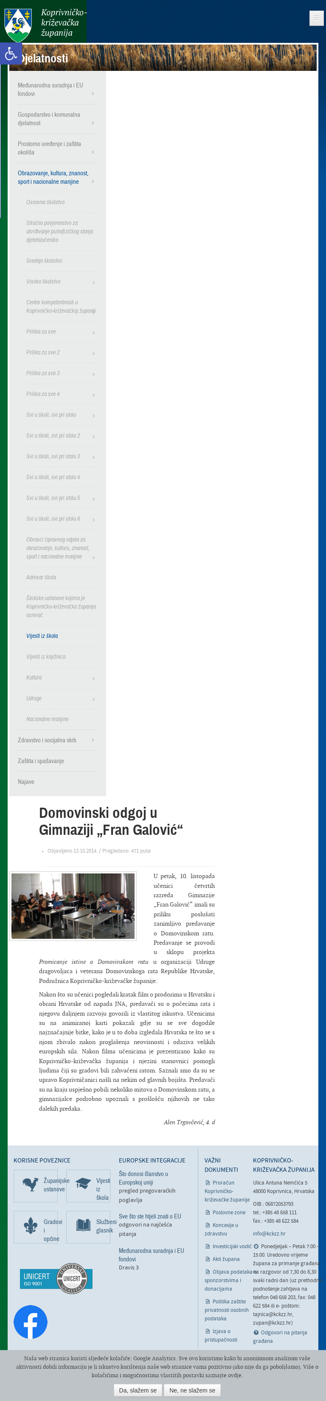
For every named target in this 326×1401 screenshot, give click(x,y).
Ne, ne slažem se (192, 1390)
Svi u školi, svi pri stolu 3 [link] (53, 456)
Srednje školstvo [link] (44, 260)
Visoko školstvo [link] (43, 281)
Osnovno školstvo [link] (45, 202)
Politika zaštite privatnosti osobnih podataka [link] (227, 1310)
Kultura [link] (34, 677)
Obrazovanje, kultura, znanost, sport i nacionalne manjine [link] (53, 177)
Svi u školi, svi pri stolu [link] (51, 414)
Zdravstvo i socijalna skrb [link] (47, 740)
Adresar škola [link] (41, 577)
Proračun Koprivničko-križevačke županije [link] (227, 1191)
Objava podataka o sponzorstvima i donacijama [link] (231, 1280)
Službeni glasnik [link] (103, 1226)
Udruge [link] (34, 698)
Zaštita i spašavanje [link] (41, 761)
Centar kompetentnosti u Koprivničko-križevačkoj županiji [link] (61, 306)
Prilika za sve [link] (41, 331)
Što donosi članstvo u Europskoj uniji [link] (143, 1178)
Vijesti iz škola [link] (42, 636)
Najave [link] (26, 782)
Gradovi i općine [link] (51, 1230)
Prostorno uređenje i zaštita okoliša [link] (49, 148)
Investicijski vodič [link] (232, 1246)
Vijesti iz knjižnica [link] (45, 656)
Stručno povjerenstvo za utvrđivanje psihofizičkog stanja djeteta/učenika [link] (59, 231)
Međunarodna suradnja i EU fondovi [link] (50, 89)
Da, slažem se (138, 1390)
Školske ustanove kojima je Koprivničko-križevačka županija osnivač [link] (61, 607)
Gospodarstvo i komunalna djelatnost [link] (49, 118)
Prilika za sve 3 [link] (42, 373)
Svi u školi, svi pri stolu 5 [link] (53, 498)
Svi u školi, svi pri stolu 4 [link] (53, 477)
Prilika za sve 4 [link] (42, 394)
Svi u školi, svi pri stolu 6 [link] (53, 518)
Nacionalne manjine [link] (47, 719)
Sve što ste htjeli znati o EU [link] (150, 1216)
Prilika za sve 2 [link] (42, 352)
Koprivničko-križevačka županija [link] (45, 25)
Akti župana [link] (226, 1259)
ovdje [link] (235, 1375)
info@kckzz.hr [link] (269, 1234)
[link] (11, 53)
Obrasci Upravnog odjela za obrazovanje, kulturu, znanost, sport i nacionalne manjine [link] (58, 548)
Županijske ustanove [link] (51, 1184)
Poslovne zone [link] (229, 1213)
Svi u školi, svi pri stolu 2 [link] (53, 435)
